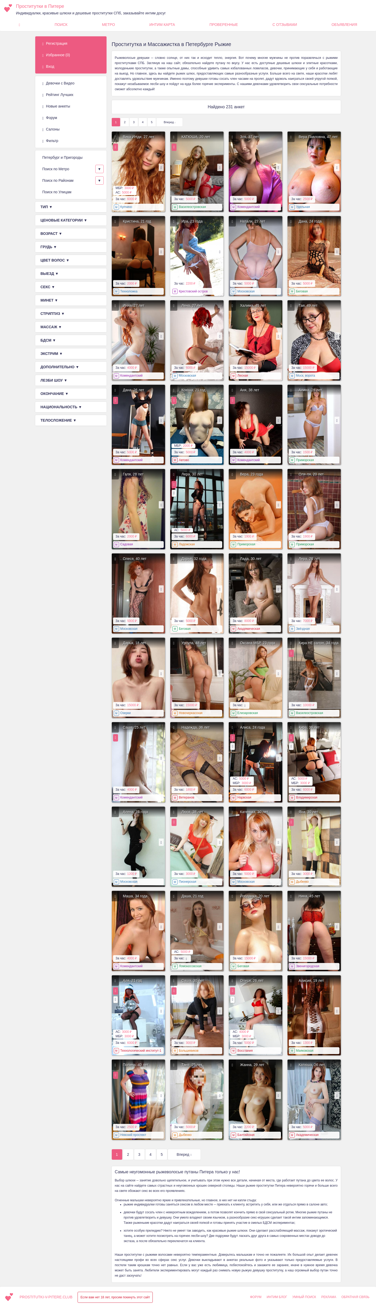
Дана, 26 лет (133, 390)
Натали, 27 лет (252, 221)
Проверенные (223, 24)
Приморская (305, 460)
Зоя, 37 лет (249, 137)
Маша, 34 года (135, 896)
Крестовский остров (193, 291)
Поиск (61, 24)
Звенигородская (307, 966)
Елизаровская (247, 713)
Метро (108, 24)
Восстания (245, 1050)
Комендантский (248, 207)
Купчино (126, 207)
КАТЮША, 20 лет (195, 137)
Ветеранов (186, 797)
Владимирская (307, 797)
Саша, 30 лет (192, 980)
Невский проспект (133, 1135)
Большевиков (188, 1050)
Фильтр (50, 141)
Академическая (248, 629)
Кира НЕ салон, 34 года (319, 643)
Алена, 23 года (135, 812)
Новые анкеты (56, 106)
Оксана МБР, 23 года (257, 643)
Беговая (302, 291)
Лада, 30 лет (250, 559)
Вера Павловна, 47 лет (318, 137)
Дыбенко (302, 882)
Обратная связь (355, 1297)
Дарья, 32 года (193, 559)
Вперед (169, 122)
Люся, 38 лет (192, 812)
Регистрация (54, 43)
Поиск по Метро (55, 169)
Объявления (344, 24)
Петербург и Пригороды (62, 157)
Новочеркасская (190, 713)
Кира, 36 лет (309, 727)
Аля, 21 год (132, 980)
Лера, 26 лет (309, 559)
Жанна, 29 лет (252, 1065)
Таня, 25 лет (191, 1065)
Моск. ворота (305, 375)
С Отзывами (285, 24)
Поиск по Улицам (56, 192)
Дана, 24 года (310, 221)
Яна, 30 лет (308, 812)
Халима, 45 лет (253, 305)
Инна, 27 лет (133, 305)
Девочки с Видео (58, 83)
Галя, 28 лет (133, 474)
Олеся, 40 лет (134, 559)
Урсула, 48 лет (193, 643)
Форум (49, 118)
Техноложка (129, 291)
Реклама (328, 1297)
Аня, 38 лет (249, 390)
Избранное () (56, 55)
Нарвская (244, 797)
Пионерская (187, 882)
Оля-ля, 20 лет (311, 474)
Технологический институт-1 (140, 1050)
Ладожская (187, 544)
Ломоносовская (190, 966)
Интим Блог (277, 1297)
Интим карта (162, 24)
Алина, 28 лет (310, 390)
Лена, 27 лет (192, 305)
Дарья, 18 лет (134, 643)
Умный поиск (304, 1297)
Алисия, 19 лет (311, 980)
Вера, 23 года (251, 474)
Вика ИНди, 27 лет (139, 137)
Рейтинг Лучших (57, 95)
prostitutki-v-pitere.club (46, 1297)
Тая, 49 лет (308, 305)
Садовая (126, 544)
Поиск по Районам (57, 180)
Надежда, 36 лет (195, 727)
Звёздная (303, 629)
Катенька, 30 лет (254, 812)
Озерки (125, 713)
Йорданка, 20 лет (254, 896)
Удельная (303, 207)
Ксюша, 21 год (193, 390)
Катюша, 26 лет (312, 1065)
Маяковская (304, 1050)
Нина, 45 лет (309, 896)
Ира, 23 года (192, 221)
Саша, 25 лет (134, 727)
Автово (184, 460)
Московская (246, 291)
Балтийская (245, 1135)
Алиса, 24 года (252, 727)
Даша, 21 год (192, 896)
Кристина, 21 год (137, 221)
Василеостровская (192, 207)
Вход (48, 66)
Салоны (51, 129)
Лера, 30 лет (192, 474)
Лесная (242, 375)
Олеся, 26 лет (251, 980)
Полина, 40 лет (136, 1065)
